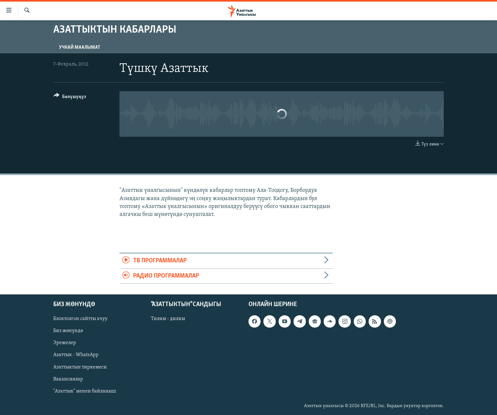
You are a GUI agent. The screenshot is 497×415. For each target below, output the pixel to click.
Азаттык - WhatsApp (76, 354)
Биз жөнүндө (68, 330)
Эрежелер (64, 342)
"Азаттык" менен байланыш (84, 390)
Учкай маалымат (79, 47)
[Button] (70, 97)
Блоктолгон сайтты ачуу (80, 318)
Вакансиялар (68, 378)
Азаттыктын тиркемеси (80, 366)
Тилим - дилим (168, 318)
